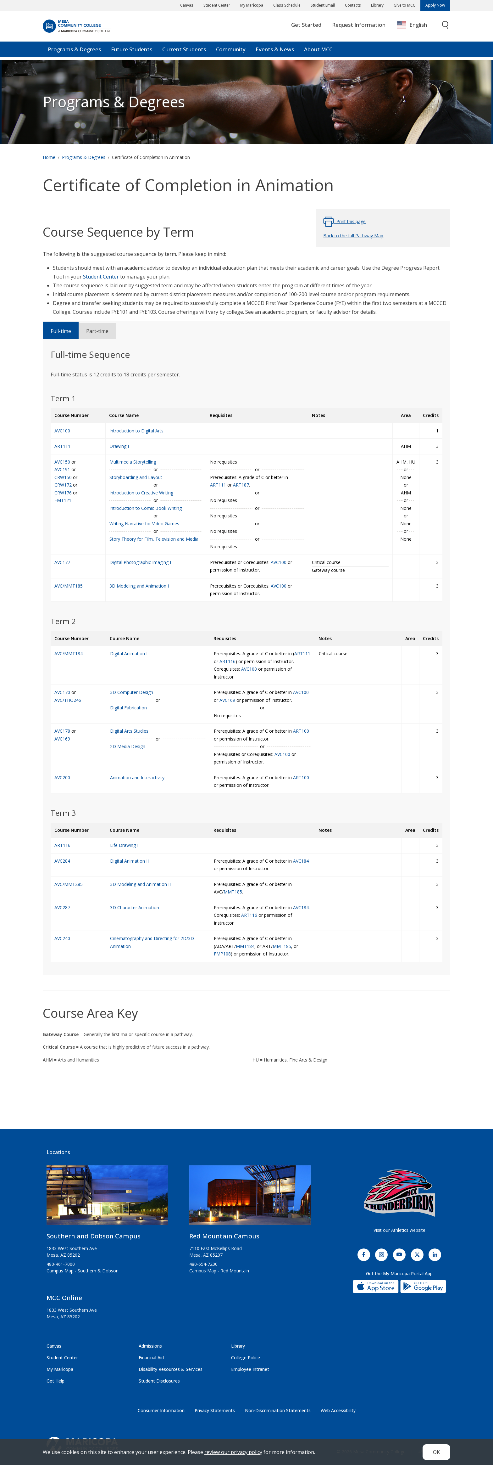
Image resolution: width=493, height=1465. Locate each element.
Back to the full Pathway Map (353, 236)
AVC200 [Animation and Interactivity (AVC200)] (62, 777)
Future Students (131, 51)
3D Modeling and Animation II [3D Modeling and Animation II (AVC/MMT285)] (140, 884)
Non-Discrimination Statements (278, 1410)
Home (49, 157)
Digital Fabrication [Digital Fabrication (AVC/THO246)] (128, 708)
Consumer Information (161, 1410)
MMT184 (245, 946)
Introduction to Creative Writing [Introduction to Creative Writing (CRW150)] (141, 493)
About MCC (318, 51)
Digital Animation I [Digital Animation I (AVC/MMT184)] (128, 653)
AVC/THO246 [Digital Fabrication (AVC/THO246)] (67, 700)
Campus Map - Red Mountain (219, 1271)
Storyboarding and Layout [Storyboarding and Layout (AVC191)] (135, 477)
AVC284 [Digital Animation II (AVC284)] (62, 861)
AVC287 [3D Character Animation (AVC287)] (62, 907)
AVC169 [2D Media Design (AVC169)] (62, 739)
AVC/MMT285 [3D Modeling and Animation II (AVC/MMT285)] (68, 884)
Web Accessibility (338, 1410)
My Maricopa (251, 5)
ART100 (301, 731)
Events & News (275, 51)
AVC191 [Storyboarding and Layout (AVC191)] (62, 469)
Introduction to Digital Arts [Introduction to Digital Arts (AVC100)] (136, 431)
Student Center (216, 5)
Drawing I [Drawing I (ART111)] (119, 446)
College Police (245, 1358)
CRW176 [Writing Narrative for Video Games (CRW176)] (63, 493)
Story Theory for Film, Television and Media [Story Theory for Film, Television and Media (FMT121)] (153, 539)
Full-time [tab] (61, 331)
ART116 (227, 661)
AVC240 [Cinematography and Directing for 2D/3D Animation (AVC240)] (62, 938)
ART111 (218, 485)
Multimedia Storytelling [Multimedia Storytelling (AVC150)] (132, 462)
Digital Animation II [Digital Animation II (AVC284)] (129, 861)
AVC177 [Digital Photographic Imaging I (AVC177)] (62, 562)
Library (377, 5)
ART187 (241, 485)
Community (231, 51)
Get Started (306, 27)
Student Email (323, 5)
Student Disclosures (159, 1381)
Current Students (184, 51)
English (412, 27)
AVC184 (301, 861)
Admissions (150, 1346)
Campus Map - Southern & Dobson (83, 1271)
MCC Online (64, 1297)
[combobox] (416, 27)
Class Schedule (287, 5)
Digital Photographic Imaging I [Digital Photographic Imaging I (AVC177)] (140, 562)
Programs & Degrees (74, 51)
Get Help (55, 1381)
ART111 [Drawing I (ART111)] (62, 446)
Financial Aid (151, 1358)
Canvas (186, 5)
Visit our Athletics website (399, 1230)
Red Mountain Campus (224, 1236)
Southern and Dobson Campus (94, 1236)
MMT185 (233, 892)
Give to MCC (404, 5)
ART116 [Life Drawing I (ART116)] (62, 845)
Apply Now (435, 5)
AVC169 (227, 700)
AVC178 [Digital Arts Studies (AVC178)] (62, 731)
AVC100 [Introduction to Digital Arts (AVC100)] (62, 431)
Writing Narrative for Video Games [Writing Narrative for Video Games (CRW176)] (144, 524)
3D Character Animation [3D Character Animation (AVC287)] (134, 907)
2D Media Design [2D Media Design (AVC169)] (127, 746)
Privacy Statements (215, 1410)
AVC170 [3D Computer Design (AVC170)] (62, 692)
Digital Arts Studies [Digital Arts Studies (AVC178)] (129, 731)
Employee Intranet (250, 1369)
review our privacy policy (233, 1452)
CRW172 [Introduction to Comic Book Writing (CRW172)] (63, 485)
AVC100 (278, 562)
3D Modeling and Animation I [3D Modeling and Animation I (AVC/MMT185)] (139, 586)
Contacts (353, 5)
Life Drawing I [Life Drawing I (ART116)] (124, 845)
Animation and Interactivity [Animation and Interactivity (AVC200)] (137, 777)
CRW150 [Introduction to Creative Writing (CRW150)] (63, 477)
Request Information (358, 27)
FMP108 (222, 954)
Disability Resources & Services (170, 1369)
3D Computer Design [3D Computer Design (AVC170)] (131, 692)
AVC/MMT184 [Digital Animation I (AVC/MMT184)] (68, 653)
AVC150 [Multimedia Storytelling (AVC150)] (62, 462)
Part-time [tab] (97, 331)
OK (436, 1452)
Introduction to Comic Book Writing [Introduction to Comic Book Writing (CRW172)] (145, 508)
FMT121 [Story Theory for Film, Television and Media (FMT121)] (62, 500)
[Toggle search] (445, 27)
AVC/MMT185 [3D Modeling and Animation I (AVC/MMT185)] (68, 586)
